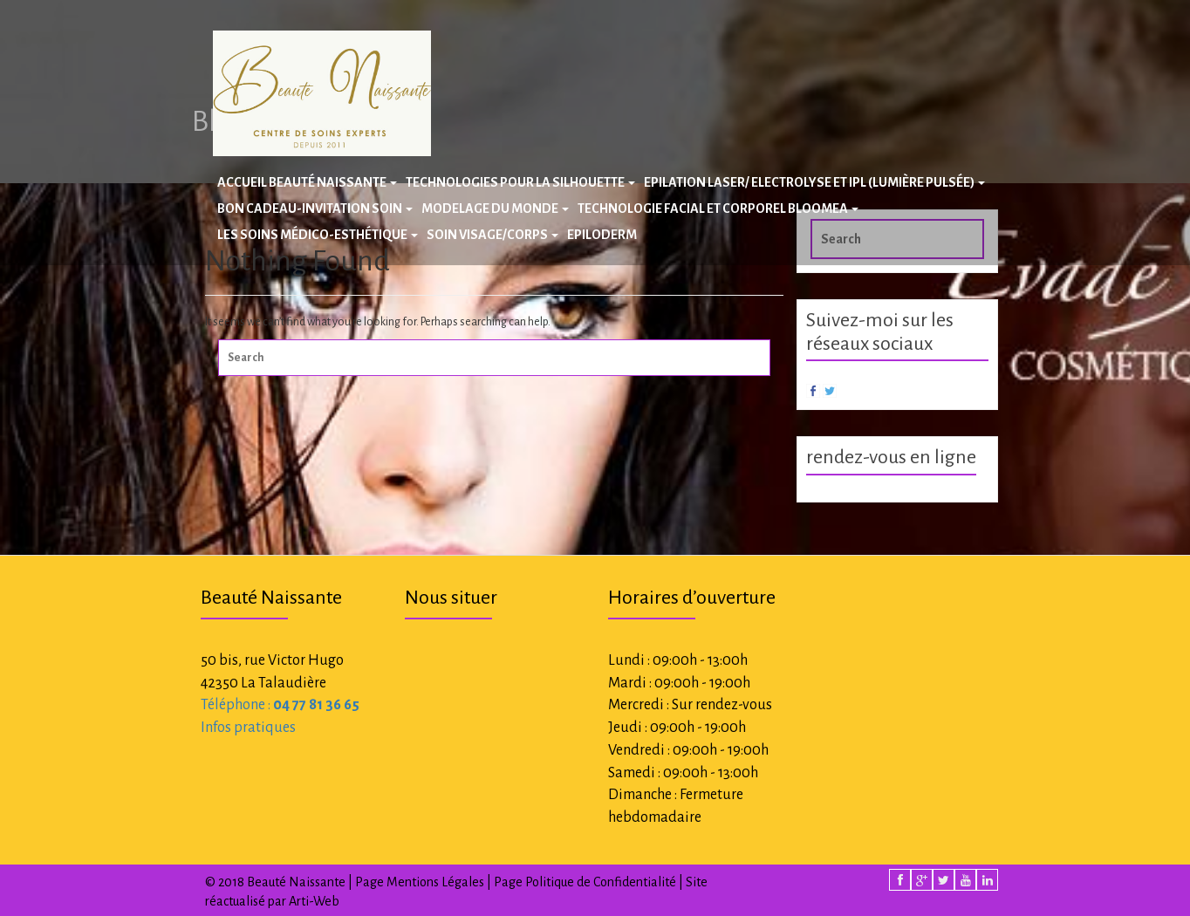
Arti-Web (314, 901)
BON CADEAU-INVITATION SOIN (315, 208)
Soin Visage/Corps (492, 235)
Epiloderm (602, 235)
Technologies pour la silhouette (520, 182)
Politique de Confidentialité (600, 882)
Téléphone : (280, 705)
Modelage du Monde (495, 208)
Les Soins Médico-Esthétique (317, 235)
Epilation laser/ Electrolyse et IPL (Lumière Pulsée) (814, 182)
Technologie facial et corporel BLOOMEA (718, 208)
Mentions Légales (435, 882)
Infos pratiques (248, 727)
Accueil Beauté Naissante (307, 182)
